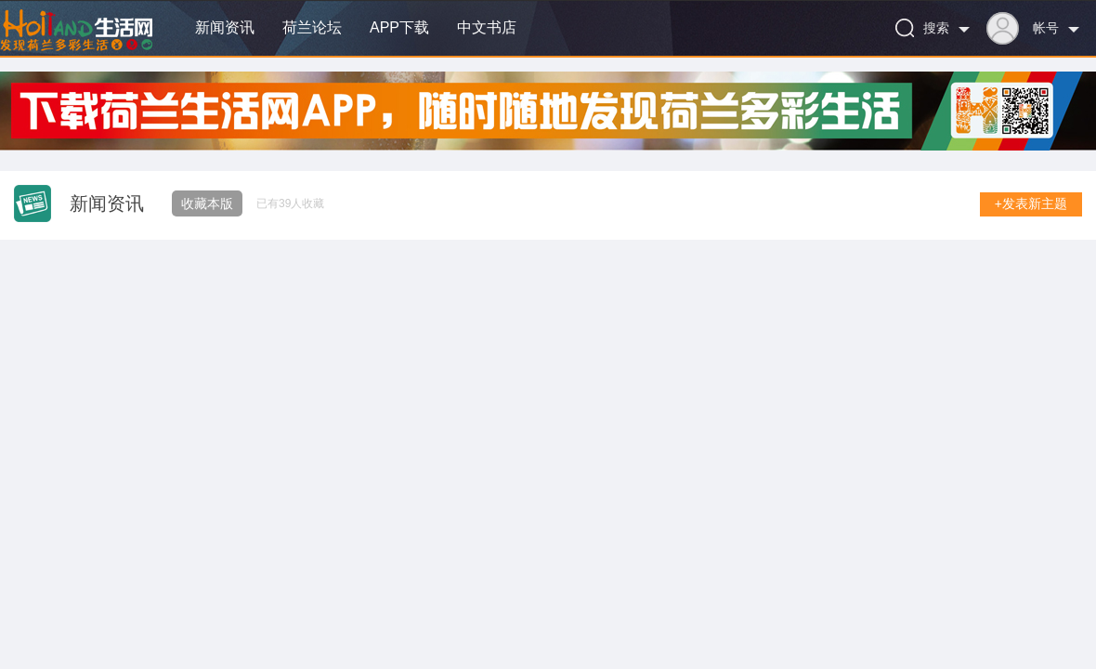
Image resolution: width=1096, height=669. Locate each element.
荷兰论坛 (312, 27)
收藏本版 (207, 203)
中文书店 (486, 27)
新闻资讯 (224, 27)
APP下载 (399, 27)
